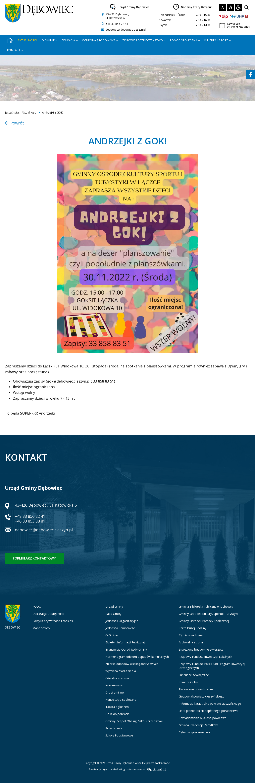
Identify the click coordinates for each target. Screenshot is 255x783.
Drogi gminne (114, 692)
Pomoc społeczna (183, 40)
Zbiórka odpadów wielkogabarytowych (131, 664)
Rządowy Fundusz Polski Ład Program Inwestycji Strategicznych (212, 666)
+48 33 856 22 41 (117, 24)
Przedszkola (113, 728)
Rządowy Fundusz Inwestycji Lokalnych (205, 657)
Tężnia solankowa (191, 635)
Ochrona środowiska (98, 40)
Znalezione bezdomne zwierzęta (201, 649)
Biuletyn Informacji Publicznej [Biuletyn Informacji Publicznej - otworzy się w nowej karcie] (125, 642)
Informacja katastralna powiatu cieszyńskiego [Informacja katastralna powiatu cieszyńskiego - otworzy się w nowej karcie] (210, 703)
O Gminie (111, 635)
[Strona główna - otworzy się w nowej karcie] (10, 40)
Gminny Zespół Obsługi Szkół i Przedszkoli (134, 721)
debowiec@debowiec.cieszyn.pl (126, 29)
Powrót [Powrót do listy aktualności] (14, 123)
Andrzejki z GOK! (52, 112)
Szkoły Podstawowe (119, 735)
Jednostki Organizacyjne (121, 621)
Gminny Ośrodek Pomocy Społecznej (204, 621)
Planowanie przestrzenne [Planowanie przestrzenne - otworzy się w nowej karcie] (196, 689)
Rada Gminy (113, 614)
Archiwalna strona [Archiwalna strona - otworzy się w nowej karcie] (191, 642)
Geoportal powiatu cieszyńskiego (202, 696)
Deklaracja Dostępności (48, 614)
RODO (36, 606)
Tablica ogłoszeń (117, 707)
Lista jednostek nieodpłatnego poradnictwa (208, 711)
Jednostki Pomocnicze (120, 628)
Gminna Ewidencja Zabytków (198, 725)
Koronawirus (114, 685)
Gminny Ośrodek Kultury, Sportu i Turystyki (208, 614)
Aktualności (27, 40)
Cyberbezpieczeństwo (194, 732)
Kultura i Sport (216, 40)
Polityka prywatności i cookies (52, 621)
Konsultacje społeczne (120, 699)
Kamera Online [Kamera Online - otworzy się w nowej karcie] (189, 682)
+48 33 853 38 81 (30, 521)
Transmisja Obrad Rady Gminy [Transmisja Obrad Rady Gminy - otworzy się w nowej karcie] (126, 649)
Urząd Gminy (114, 606)
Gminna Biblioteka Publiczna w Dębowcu (206, 606)
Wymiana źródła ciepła (120, 671)
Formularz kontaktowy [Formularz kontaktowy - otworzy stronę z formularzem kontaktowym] (34, 558)
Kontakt (13, 50)
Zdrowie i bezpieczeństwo (142, 40)
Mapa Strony (41, 628)
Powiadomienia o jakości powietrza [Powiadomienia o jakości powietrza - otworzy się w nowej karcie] (202, 718)
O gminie (48, 40)
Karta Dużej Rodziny (192, 628)
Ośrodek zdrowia (117, 678)
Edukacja (68, 40)
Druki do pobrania (117, 714)
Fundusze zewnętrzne (194, 675)
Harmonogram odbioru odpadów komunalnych (137, 657)
